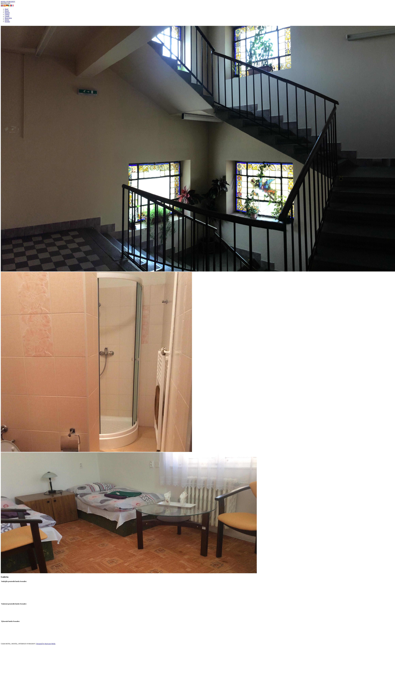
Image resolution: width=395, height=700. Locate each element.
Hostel (7, 11)
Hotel (6, 9)
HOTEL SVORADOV (8, 1)
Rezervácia (8, 18)
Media (53, 644)
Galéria (7, 14)
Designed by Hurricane (43, 644)
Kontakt (7, 21)
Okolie (7, 20)
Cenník (7, 16)
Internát (7, 13)
